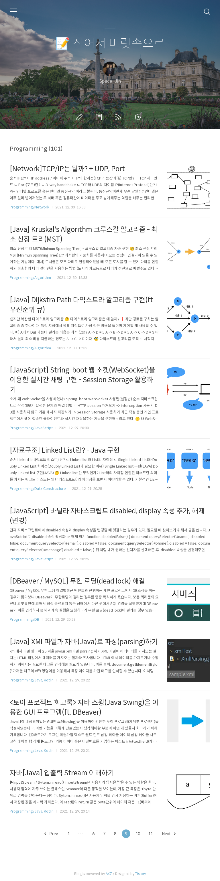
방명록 (100, 117)
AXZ (109, 874)
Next (169, 833)
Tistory (140, 874)
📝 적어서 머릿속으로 (110, 44)
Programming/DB (24, 619)
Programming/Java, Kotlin (32, 680)
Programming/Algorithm (30, 277)
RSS (119, 117)
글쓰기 (80, 117)
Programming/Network (29, 207)
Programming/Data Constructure (38, 488)
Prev (51, 833)
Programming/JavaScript (31, 427)
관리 (139, 117)
